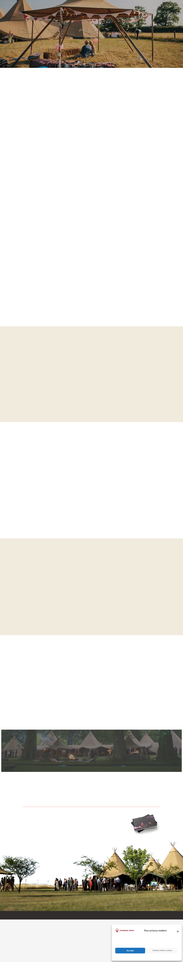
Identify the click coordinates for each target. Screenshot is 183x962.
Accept (130, 950)
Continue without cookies (162, 950)
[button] (177, 931)
